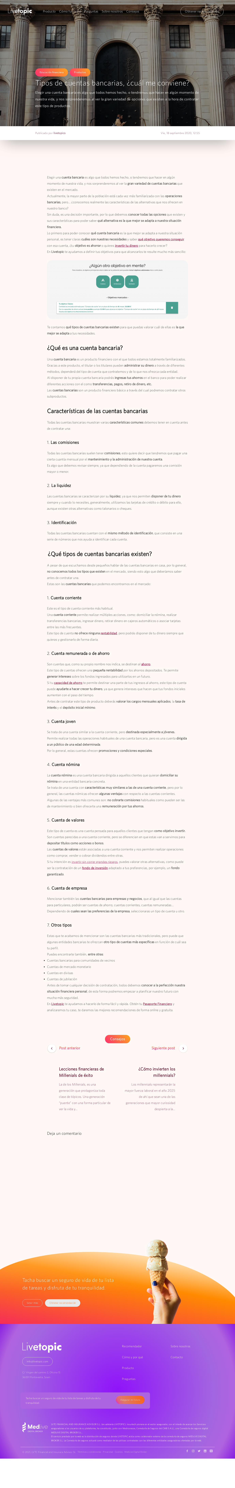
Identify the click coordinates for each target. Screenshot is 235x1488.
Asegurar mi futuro (130, 1399)
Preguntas (91, 11)
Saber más (33, 1302)
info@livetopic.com (37, 1361)
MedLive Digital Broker (90, 1456)
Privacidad (109, 1451)
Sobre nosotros (112, 11)
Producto (49, 11)
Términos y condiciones (90, 1451)
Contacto (177, 1357)
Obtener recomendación (202, 11)
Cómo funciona (70, 11)
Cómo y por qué (132, 1357)
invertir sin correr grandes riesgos (95, 861)
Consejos (132, 11)
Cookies (121, 1451)
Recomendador (132, 1346)
